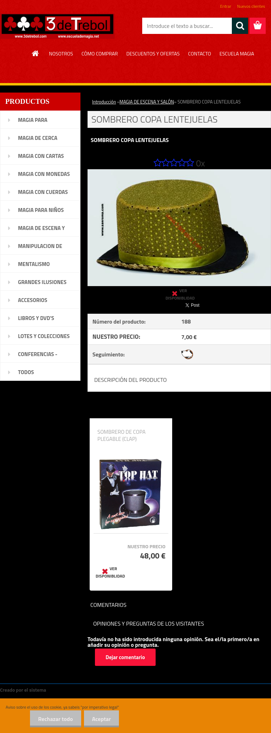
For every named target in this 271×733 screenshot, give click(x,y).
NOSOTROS (61, 53)
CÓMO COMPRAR (100, 53)
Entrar (225, 6)
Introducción (104, 101)
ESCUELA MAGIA (236, 53)
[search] (240, 26)
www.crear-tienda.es (71, 689)
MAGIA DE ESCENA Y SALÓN (147, 101)
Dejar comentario (125, 657)
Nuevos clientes (251, 6)
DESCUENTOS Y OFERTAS (153, 53)
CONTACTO (199, 53)
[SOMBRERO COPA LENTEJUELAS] (179, 172)
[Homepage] (35, 53)
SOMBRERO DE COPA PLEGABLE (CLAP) (121, 435)
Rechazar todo (53, 719)
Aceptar (100, 719)
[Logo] (57, 26)
